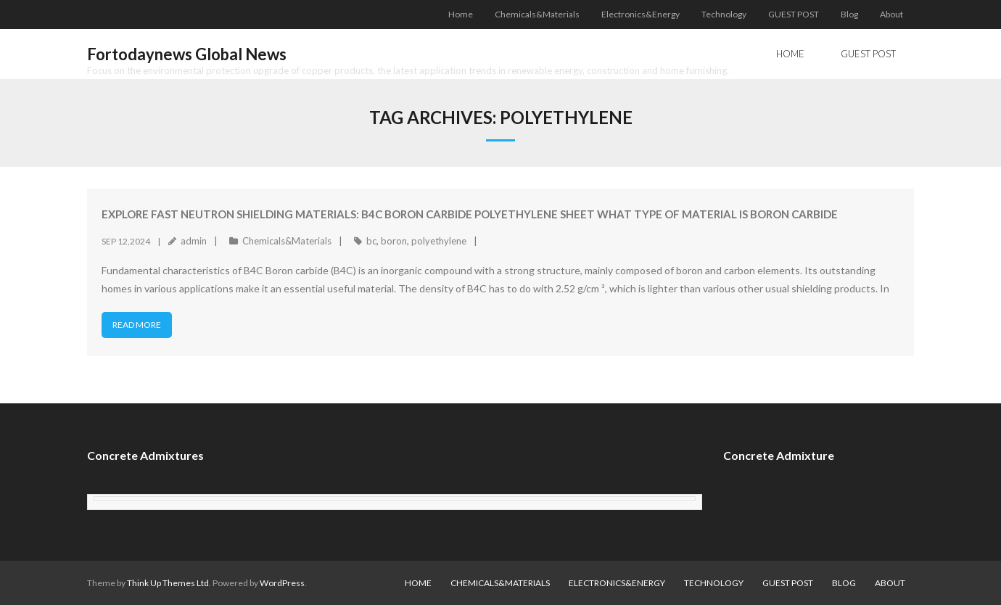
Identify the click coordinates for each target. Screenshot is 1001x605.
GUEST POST (793, 14)
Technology (723, 14)
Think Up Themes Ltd (168, 582)
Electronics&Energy (640, 14)
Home (460, 14)
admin (194, 241)
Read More (136, 324)
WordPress (282, 582)
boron (394, 241)
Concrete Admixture (778, 455)
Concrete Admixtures (145, 455)
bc (371, 241)
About (891, 14)
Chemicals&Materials (537, 14)
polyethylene (438, 241)
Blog (849, 14)
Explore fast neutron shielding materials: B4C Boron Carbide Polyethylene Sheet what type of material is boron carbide (470, 214)
